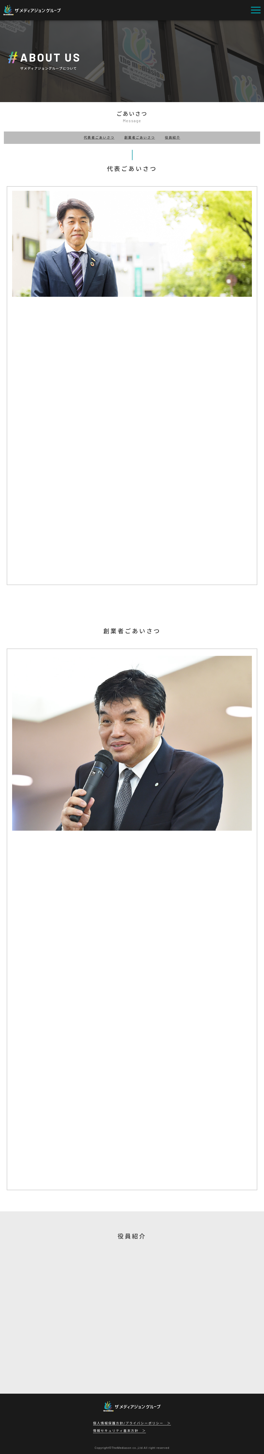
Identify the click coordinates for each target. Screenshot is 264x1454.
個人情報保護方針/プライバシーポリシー (128, 1423)
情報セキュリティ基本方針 (116, 1431)
